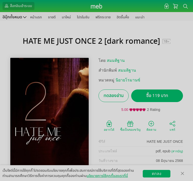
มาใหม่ (66, 17)
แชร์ (172, 125)
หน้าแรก (36, 17)
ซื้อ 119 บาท (157, 95)
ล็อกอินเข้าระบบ (18, 6)
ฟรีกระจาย (103, 17)
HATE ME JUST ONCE (165, 142)
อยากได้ (109, 125)
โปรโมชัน (83, 17)
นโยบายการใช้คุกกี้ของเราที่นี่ (107, 175)
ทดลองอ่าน (114, 95)
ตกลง (156, 173)
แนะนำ (139, 17)
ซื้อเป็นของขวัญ (130, 125)
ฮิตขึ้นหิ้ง (123, 17)
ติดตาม (151, 125)
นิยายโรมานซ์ (128, 80)
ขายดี (52, 17)
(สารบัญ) (177, 151)
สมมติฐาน (116, 60)
